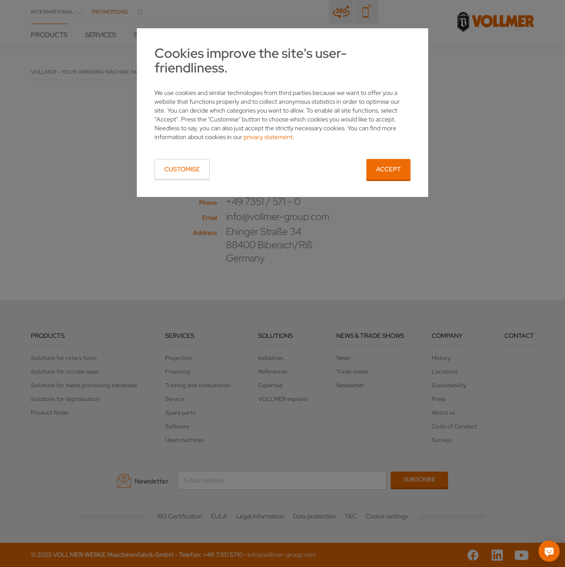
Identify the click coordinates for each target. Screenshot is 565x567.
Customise (182, 169)
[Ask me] (549, 551)
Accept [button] (388, 169)
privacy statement (268, 137)
